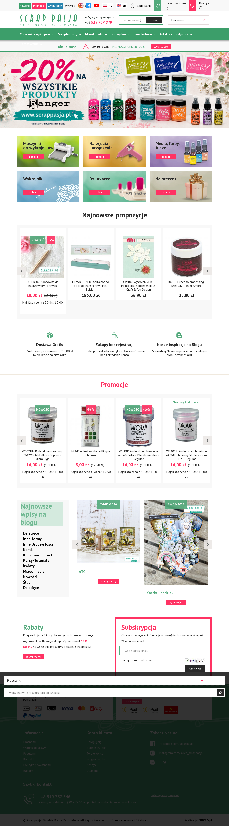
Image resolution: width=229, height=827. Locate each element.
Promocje (39, 6)
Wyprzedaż (55, 6)
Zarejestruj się (96, 748)
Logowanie (144, 6)
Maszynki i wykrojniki (35, 34)
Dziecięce (31, 533)
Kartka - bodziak (159, 593)
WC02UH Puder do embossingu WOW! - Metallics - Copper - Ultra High (42, 455)
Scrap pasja (48, 20)
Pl (110, 5)
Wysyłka (70, 6)
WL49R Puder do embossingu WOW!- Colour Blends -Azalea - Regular (138, 455)
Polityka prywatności (37, 765)
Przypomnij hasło (98, 759)
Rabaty (28, 771)
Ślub (26, 582)
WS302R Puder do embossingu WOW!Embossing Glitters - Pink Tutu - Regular (186, 455)
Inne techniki (143, 34)
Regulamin (30, 754)
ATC (82, 571)
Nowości (25, 6)
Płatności (29, 742)
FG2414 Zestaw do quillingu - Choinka (90, 453)
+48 (98, 22)
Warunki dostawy (34, 748)
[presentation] (21, 271)
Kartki (28, 549)
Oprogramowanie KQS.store (129, 820)
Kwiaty (29, 566)
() (175, 5)
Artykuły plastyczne (174, 34)
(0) (204, 5)
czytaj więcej (33, 657)
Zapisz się (195, 669)
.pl (205, 820)
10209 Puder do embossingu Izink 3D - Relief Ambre (186, 284)
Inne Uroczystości (38, 544)
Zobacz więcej (49, 348)
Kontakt (28, 759)
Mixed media (94, 34)
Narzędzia (118, 34)
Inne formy (32, 539)
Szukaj (154, 20)
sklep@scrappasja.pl (99, 17)
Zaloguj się (94, 742)
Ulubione (92, 771)
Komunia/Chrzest (37, 555)
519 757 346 (54, 797)
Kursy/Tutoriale (36, 560)
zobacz (48, 151)
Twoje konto (95, 754)
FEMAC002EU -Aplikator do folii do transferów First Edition (90, 285)
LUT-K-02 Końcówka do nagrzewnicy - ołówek (42, 284)
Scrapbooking (67, 34)
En (124, 5)
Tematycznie (29, 44)
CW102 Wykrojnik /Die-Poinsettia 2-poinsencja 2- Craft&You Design (138, 285)
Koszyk (91, 765)
